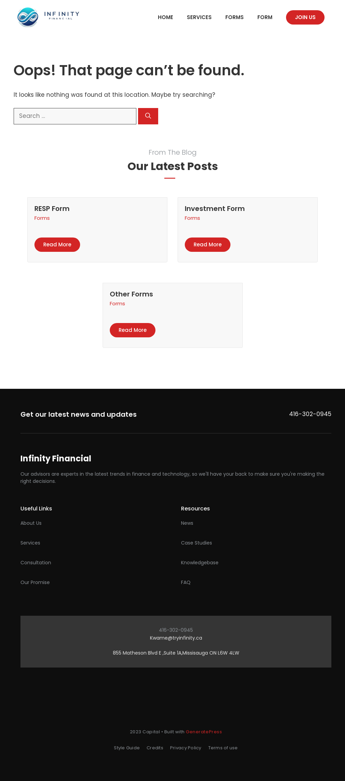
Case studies (196, 542)
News (187, 523)
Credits (155, 748)
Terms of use (223, 748)
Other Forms (131, 294)
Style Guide (127, 748)
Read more (57, 244)
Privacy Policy (185, 748)
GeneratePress (204, 732)
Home (165, 17)
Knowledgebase (200, 562)
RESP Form (52, 208)
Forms (234, 17)
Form (264, 17)
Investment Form (215, 208)
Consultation (35, 562)
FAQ (186, 582)
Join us (305, 17)
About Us (31, 523)
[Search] (148, 116)
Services (199, 17)
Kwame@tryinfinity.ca (176, 637)
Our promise (35, 582)
